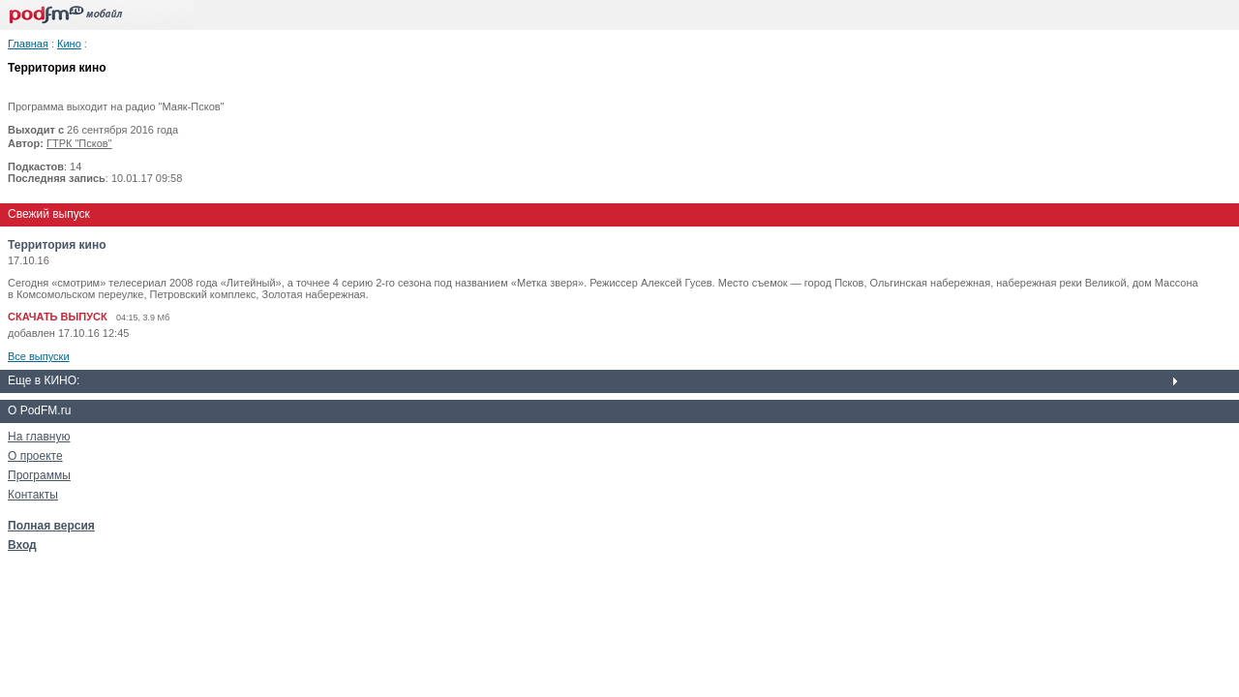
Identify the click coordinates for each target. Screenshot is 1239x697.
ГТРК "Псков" (79, 143)
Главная (28, 43)
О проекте (35, 456)
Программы (39, 475)
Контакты (33, 494)
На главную (39, 436)
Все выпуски (39, 356)
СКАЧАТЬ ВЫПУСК (57, 316)
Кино (69, 43)
